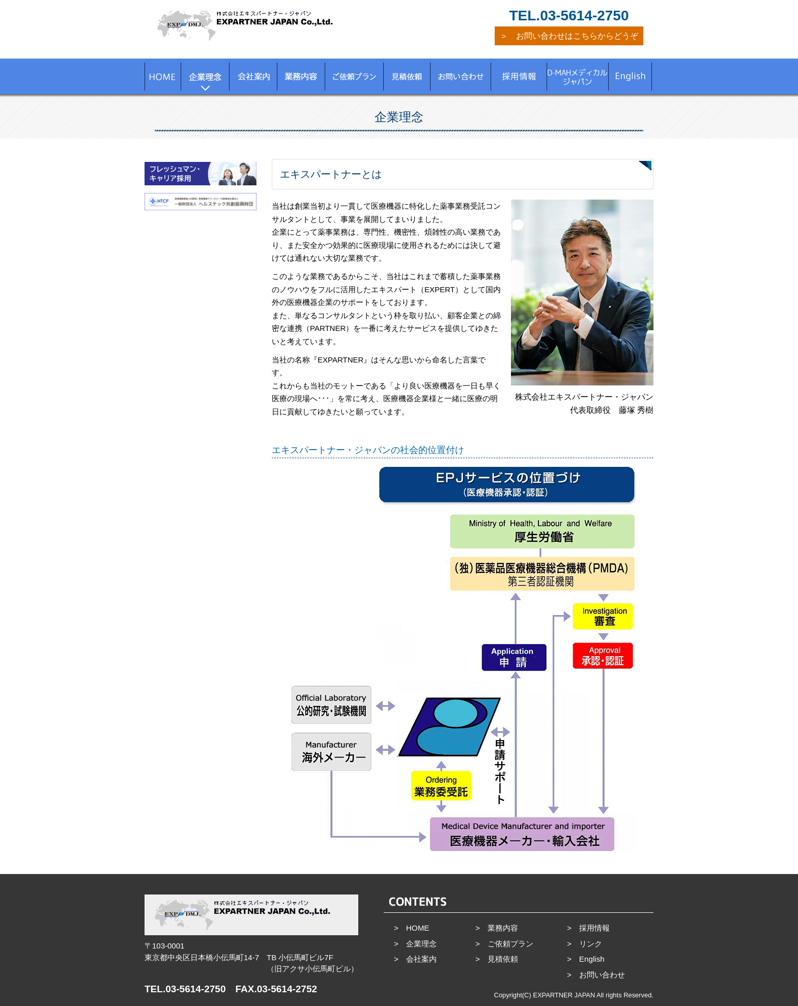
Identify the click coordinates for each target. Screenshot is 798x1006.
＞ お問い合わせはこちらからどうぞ (569, 36)
